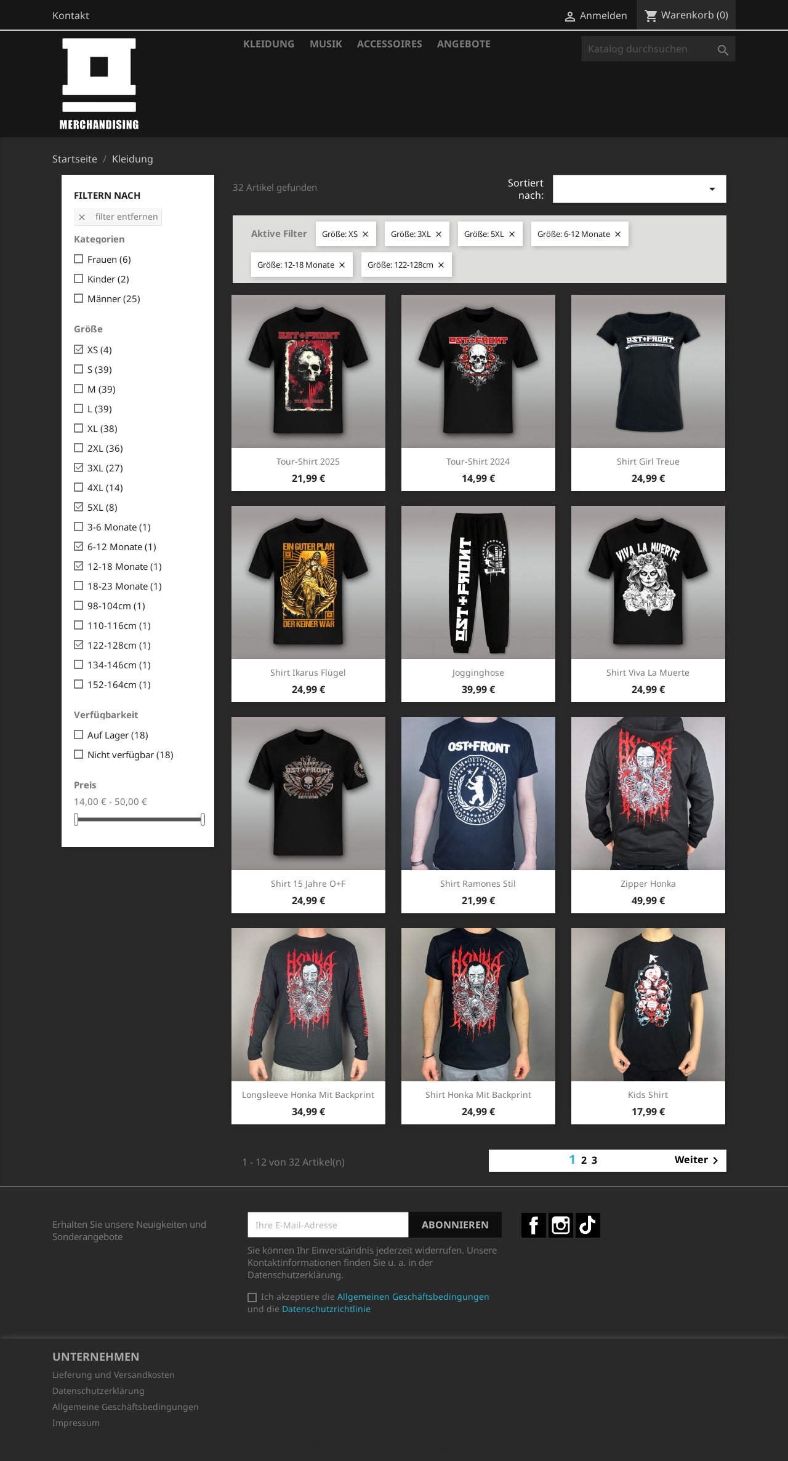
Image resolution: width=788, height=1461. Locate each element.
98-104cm (116, 605)
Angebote (464, 43)
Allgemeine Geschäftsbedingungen (125, 1406)
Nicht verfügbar (130, 754)
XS (99, 349)
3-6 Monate (119, 527)
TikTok (588, 1225)
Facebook (533, 1225)
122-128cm (119, 645)
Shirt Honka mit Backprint (478, 1094)
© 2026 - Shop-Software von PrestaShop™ (394, 1445)
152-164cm (119, 684)
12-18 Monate (124, 566)
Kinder (108, 279)
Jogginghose (478, 672)
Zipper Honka (648, 883)
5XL (102, 507)
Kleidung (269, 43)
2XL (105, 448)
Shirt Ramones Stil (478, 883)
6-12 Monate (121, 546)
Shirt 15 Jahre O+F (308, 883)
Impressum (76, 1422)
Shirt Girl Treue (648, 461)
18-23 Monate (124, 586)
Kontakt (70, 15)
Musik (326, 43)
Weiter (699, 1160)
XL (102, 428)
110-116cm (119, 625)
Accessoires (389, 43)
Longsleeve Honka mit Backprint (308, 1094)
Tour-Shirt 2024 (478, 461)
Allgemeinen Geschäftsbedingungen (413, 1296)
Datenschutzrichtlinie (326, 1309)
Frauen (109, 259)
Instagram (561, 1225)
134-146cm (119, 664)
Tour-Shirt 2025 (308, 461)
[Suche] (658, 49)
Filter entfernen (117, 216)
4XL (105, 487)
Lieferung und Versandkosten (113, 1374)
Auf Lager (117, 735)
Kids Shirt (648, 1094)
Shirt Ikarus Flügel (308, 672)
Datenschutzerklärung (98, 1390)
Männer (113, 298)
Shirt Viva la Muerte (648, 672)
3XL (105, 468)
